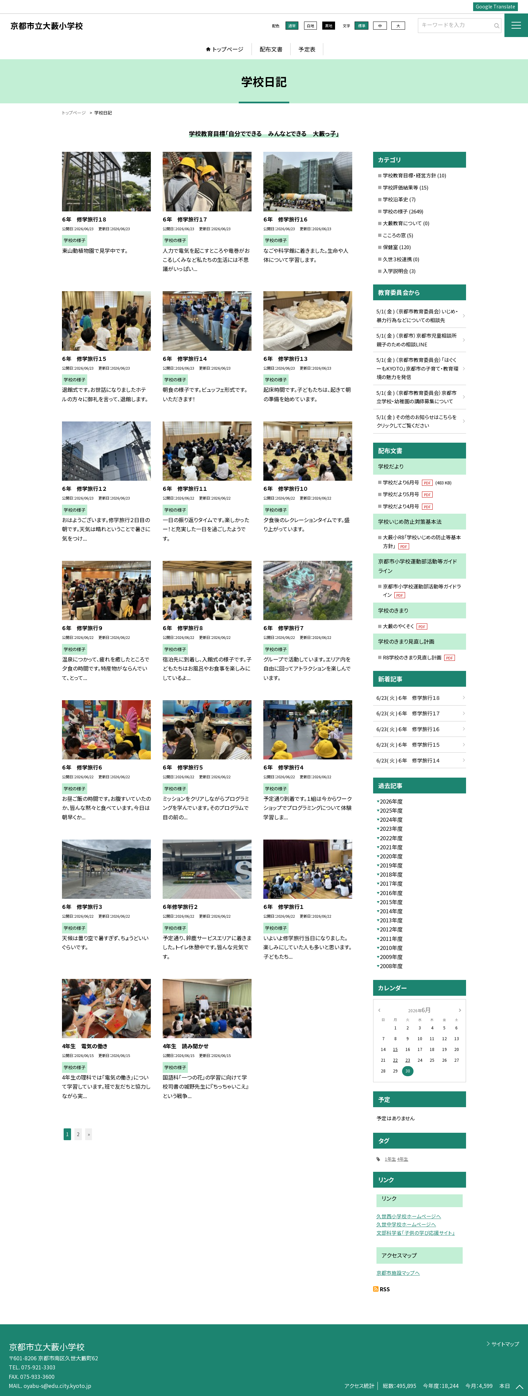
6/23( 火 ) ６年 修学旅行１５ (408, 744)
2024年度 (391, 819)
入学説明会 (395, 270)
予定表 (307, 49)
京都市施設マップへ (398, 1272)
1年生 (390, 1159)
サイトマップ (505, 1344)
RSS (385, 1289)
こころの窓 (394, 235)
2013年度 (391, 920)
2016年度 (391, 893)
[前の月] (379, 1009)
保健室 (390, 246)
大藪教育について (402, 223)
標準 (361, 25)
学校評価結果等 (400, 187)
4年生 (402, 1159)
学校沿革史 (395, 199)
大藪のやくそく (405, 625)
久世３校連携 (397, 259)
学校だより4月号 (408, 506)
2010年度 (391, 948)
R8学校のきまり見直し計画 (419, 657)
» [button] (89, 1134)
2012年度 (391, 929)
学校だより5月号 (408, 494)
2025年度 (391, 810)
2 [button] (78, 1134)
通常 (292, 25)
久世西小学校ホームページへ (408, 1216)
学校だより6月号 (417, 482)
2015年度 (391, 902)
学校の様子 (395, 211)
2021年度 (391, 847)
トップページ (227, 49)
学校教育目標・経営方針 (409, 175)
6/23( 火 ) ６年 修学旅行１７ (408, 713)
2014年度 (391, 911)
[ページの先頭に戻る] (519, 1387)
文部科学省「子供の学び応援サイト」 (415, 1232)
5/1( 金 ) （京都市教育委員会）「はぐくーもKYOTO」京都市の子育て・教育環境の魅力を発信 (417, 368)
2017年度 (391, 883)
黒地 (328, 25)
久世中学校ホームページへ (406, 1224)
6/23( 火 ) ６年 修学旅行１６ (408, 729)
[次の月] (460, 1009)
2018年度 (391, 874)
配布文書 (271, 49)
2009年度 (391, 957)
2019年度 (391, 865)
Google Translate (495, 6)
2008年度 (391, 966)
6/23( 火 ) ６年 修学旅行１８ (408, 697)
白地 (310, 25)
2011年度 (391, 938)
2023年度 (391, 828)
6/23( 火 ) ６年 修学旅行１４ (408, 760)
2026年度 (391, 801)
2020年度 (391, 856)
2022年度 (391, 838)
